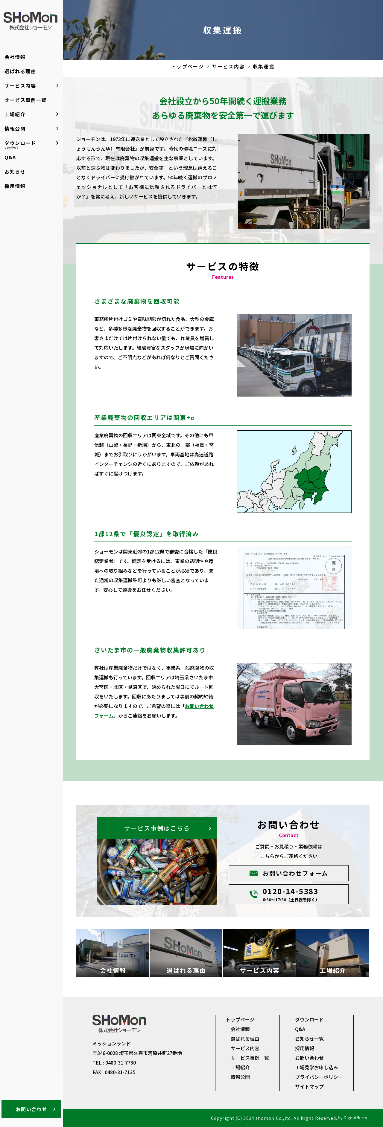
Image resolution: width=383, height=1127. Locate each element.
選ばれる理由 (20, 71)
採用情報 (14, 185)
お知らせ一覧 (309, 1038)
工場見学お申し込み (316, 1067)
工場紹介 (14, 114)
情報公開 (14, 128)
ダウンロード (20, 144)
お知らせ (14, 171)
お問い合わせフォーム (295, 873)
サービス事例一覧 (25, 99)
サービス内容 (20, 85)
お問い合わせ (31, 1109)
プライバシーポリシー (319, 1076)
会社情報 (14, 56)
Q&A (10, 157)
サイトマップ (309, 1086)
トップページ (187, 66)
